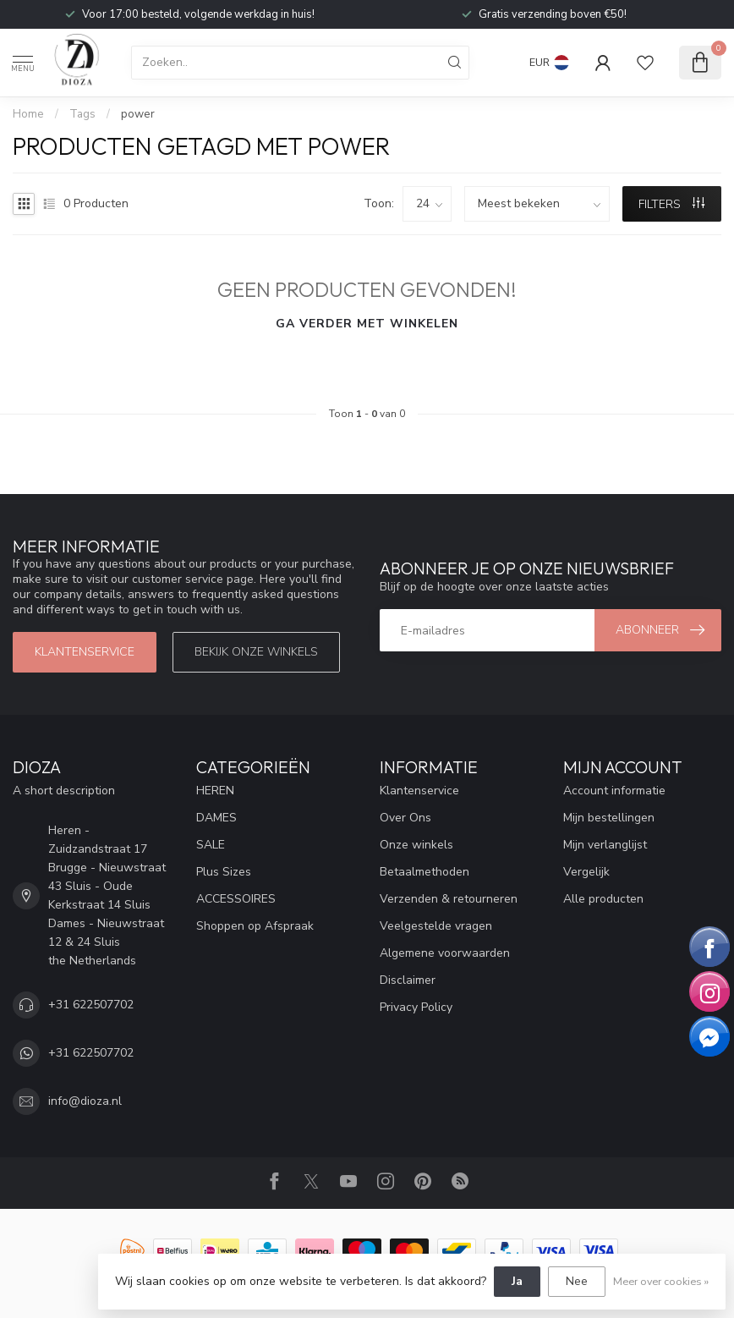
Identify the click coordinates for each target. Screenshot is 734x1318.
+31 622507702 (91, 1005)
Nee (577, 1281)
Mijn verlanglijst (605, 845)
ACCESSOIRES (236, 899)
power (138, 114)
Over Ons (405, 818)
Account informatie (614, 791)
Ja (517, 1281)
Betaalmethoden (424, 872)
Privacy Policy (416, 1007)
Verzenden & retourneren (449, 899)
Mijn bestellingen (609, 818)
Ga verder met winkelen (367, 324)
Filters (671, 204)
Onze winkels (416, 845)
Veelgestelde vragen (436, 926)
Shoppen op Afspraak (255, 926)
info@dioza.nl (85, 1101)
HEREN (215, 791)
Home (28, 114)
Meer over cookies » (661, 1281)
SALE (210, 845)
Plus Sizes (223, 872)
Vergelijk (586, 872)
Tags (82, 114)
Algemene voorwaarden (445, 953)
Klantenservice (84, 652)
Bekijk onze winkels (256, 652)
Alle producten (603, 899)
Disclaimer (407, 980)
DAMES (216, 818)
